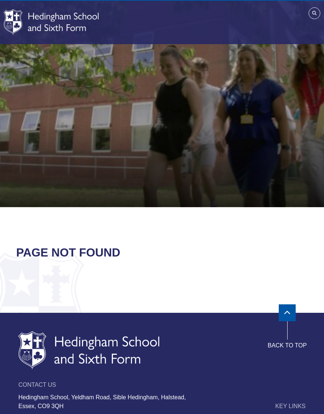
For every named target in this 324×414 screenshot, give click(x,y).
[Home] (51, 22)
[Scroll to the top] (287, 312)
